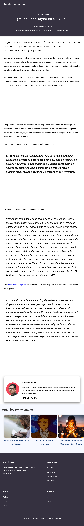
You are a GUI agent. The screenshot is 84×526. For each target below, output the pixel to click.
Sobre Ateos (51, 472)
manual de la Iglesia (17, 285)
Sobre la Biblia (52, 476)
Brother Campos (46, 26)
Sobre (49, 501)
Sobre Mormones (52, 468)
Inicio (37, 14)
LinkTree (5, 505)
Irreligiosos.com (15, 4)
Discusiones (45, 14)
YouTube (6, 497)
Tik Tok (5, 501)
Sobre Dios (50, 480)
